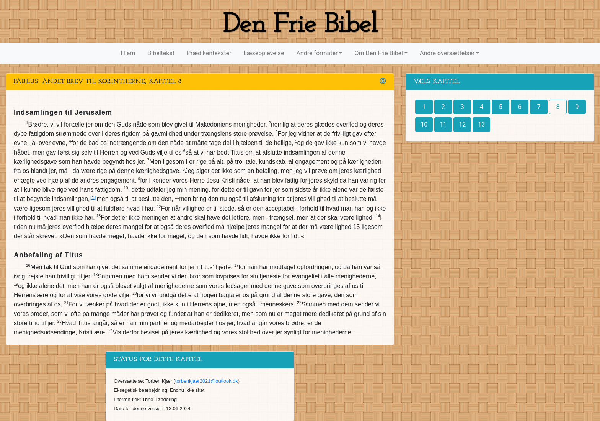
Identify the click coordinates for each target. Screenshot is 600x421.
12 (462, 124)
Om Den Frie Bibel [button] (378, 53)
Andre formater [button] (317, 53)
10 (424, 124)
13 (481, 124)
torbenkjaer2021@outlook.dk (206, 381)
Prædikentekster (209, 53)
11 (443, 124)
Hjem (128, 53)
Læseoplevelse (263, 53)
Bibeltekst (160, 53)
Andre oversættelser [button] (447, 53)
